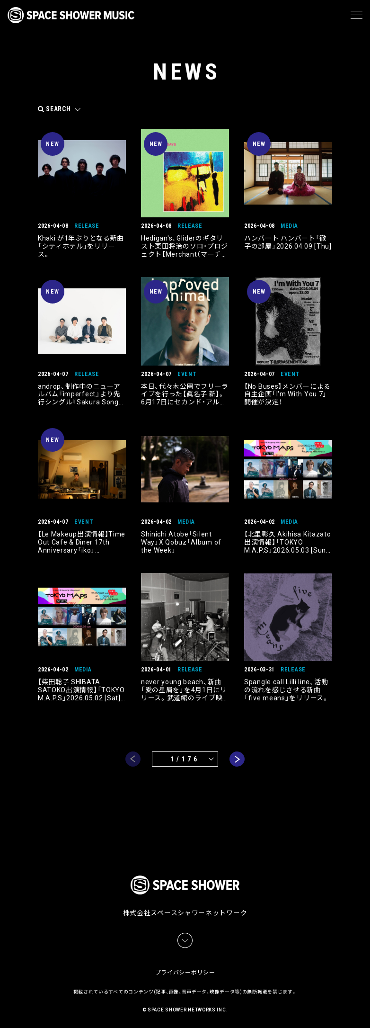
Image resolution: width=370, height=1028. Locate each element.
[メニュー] (356, 15)
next (237, 759)
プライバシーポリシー (185, 971)
